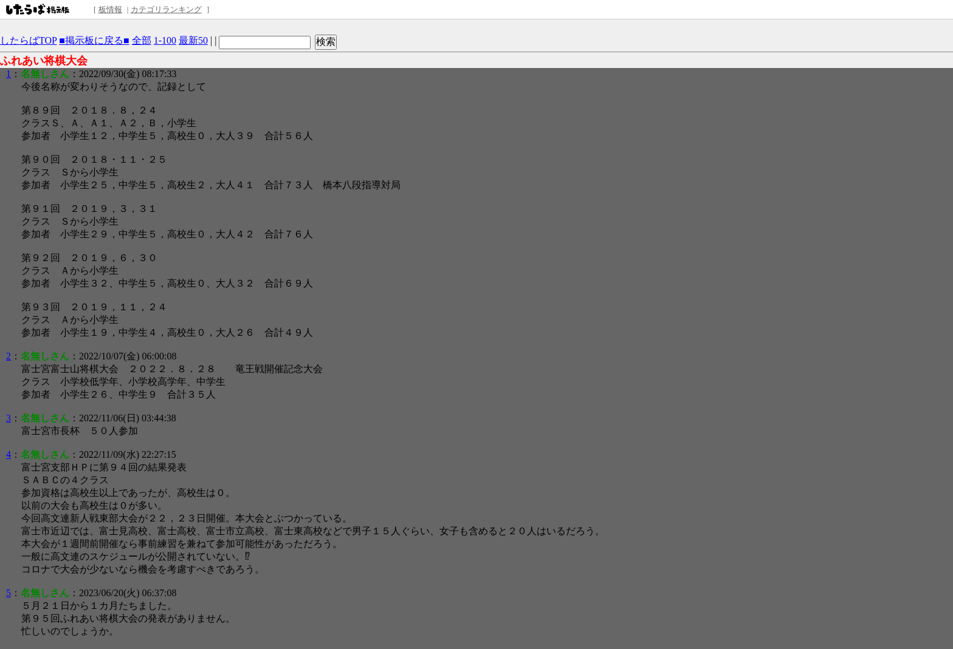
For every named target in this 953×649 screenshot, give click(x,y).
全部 (141, 40)
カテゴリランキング (166, 9)
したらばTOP (28, 40)
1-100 (165, 40)
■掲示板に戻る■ (94, 40)
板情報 (110, 9)
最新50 (193, 40)
